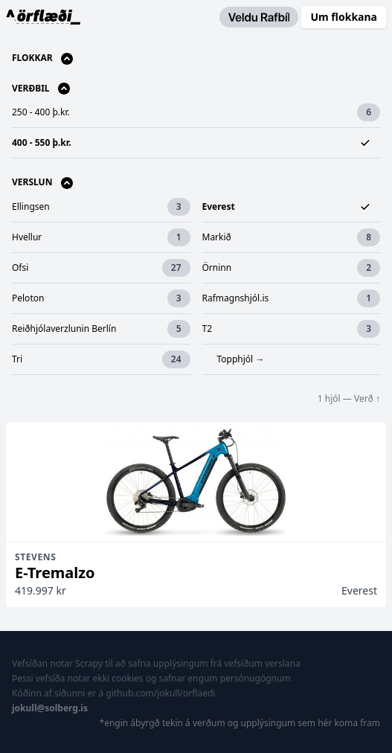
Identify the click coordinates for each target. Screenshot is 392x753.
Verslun (42, 182)
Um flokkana (343, 17)
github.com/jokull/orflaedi (160, 693)
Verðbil (41, 89)
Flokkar (42, 58)
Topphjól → (241, 359)
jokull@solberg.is (50, 708)
